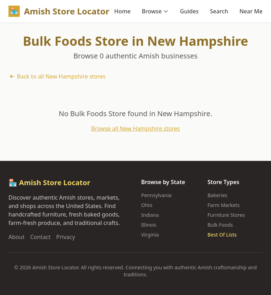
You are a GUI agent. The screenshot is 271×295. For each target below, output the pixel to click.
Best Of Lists (222, 234)
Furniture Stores (226, 215)
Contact (40, 237)
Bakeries (217, 195)
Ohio (146, 205)
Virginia (150, 234)
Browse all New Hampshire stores (135, 128)
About (16, 237)
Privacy (65, 237)
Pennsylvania (156, 195)
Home (122, 11)
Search (219, 11)
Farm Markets (223, 205)
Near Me (251, 11)
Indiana (150, 215)
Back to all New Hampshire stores (57, 76)
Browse (155, 11)
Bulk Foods (220, 224)
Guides (189, 11)
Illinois (148, 224)
